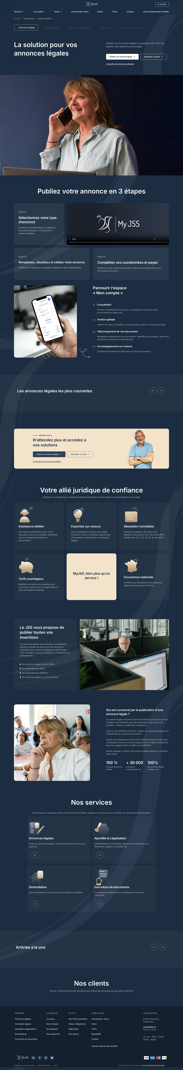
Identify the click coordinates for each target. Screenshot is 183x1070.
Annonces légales (41, 838)
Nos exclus (74, 1034)
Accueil (17, 18)
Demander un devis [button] (153, 57)
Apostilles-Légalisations (79, 27)
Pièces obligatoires (77, 1024)
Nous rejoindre (53, 1034)
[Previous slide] (152, 390)
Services (18, 11)
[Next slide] (161, 390)
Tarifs (114, 11)
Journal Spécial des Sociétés (156, 11)
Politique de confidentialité (24, 1065)
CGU (55, 1065)
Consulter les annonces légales (120, 64)
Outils (56, 11)
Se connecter (161, 4)
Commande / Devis (80, 11)
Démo (100, 11)
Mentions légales (44, 1065)
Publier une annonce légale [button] (122, 57)
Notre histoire (52, 1024)
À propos (50, 1019)
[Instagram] (46, 1058)
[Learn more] (100, 855)
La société (38, 11)
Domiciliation (105, 27)
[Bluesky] (52, 1058)
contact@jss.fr (149, 1027)
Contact (130, 11)
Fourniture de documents (131, 27)
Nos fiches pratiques (78, 1019)
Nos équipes (52, 1029)
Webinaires (74, 1029)
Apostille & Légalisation (110, 838)
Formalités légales (51, 27)
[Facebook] (39, 1058)
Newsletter (96, 1034)
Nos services (28, 18)
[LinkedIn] (33, 1058)
